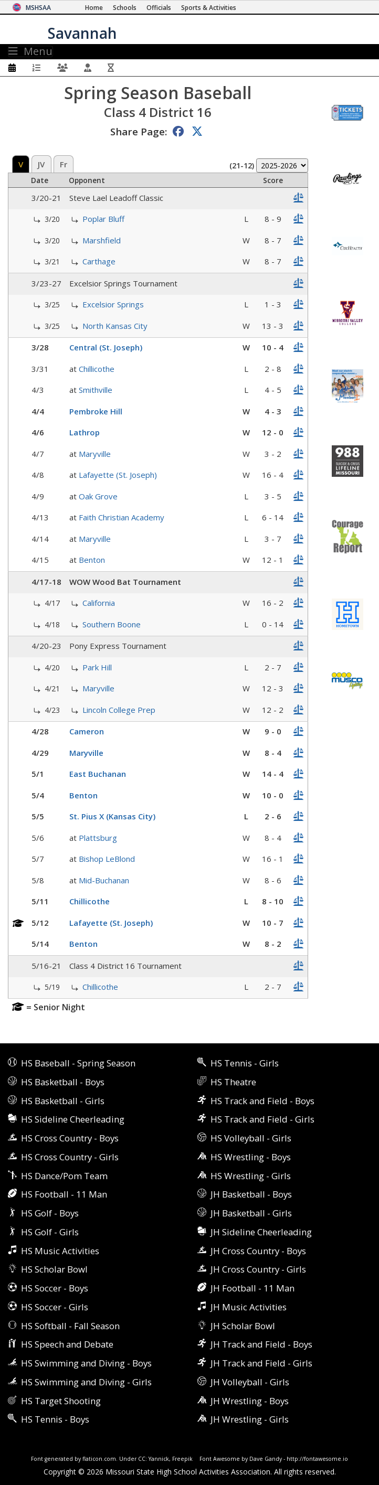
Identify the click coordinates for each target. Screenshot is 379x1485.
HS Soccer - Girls (54, 1307)
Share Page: (138, 131)
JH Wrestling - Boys (249, 1401)
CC (141, 1458)
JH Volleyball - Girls (249, 1382)
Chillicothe (96, 369)
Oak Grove (98, 496)
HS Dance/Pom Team (64, 1176)
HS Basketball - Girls (62, 1101)
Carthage (98, 261)
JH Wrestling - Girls (249, 1419)
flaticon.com (99, 1458)
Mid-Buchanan (104, 880)
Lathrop (84, 432)
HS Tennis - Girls (244, 1063)
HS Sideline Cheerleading (72, 1119)
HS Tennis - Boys (55, 1419)
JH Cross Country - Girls (258, 1269)
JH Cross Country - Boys (258, 1251)
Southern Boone (111, 624)
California (98, 602)
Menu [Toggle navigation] (30, 51)
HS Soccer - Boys (54, 1288)
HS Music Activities (60, 1251)
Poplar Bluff (103, 218)
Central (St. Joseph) (105, 347)
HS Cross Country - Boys (70, 1138)
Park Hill (97, 667)
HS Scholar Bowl (54, 1269)
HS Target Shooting (61, 1401)
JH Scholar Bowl (242, 1326)
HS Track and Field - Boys (262, 1101)
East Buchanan (97, 773)
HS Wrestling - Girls (250, 1176)
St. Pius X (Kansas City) (112, 816)
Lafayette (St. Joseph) (118, 474)
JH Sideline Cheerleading (261, 1232)
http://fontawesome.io (317, 1458)
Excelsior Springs (113, 304)
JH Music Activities (248, 1307)
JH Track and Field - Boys (261, 1344)
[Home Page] (94, 8)
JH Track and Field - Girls (261, 1363)
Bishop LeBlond (107, 858)
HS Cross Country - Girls (70, 1157)
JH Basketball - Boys (251, 1194)
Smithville (95, 389)
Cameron (86, 731)
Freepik (182, 1458)
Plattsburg (98, 837)
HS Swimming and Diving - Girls (86, 1382)
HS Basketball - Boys (62, 1082)
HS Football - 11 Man (64, 1194)
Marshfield (101, 240)
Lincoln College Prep (118, 709)
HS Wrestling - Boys (250, 1157)
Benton (92, 559)
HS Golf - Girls (50, 1232)
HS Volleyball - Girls (250, 1138)
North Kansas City (115, 325)
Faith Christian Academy (121, 517)
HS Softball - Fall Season (70, 1326)
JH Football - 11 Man (252, 1288)
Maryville (95, 453)
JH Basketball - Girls (251, 1213)
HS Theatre (233, 1082)
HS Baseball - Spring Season (78, 1063)
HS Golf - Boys (50, 1213)
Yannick (159, 1458)
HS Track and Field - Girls (262, 1119)
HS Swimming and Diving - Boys (86, 1363)
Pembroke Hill (95, 411)
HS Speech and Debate (67, 1344)
